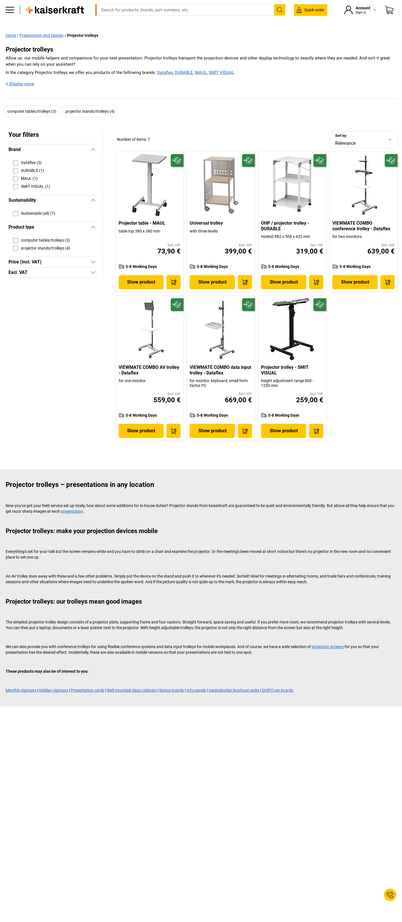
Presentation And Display (42, 47)
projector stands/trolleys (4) (90, 123)
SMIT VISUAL (221, 84)
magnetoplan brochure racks (234, 702)
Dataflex (165, 84)
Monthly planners (21, 702)
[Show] (93, 274)
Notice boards (171, 702)
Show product (141, 293)
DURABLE (184, 84)
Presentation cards (87, 702)
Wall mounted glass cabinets (132, 702)
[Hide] (93, 161)
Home (11, 47)
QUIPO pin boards (277, 702)
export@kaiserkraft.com (276, 4)
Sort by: (341, 147)
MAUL (201, 84)
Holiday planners (53, 702)
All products (172, 34)
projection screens (328, 658)
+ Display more (20, 95)
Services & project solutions (219, 34)
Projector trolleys (82, 47)
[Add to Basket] (173, 294)
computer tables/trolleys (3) (31, 123)
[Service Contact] (390, 895)
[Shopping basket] (389, 18)
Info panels (196, 702)
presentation (72, 523)
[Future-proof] (177, 172)
